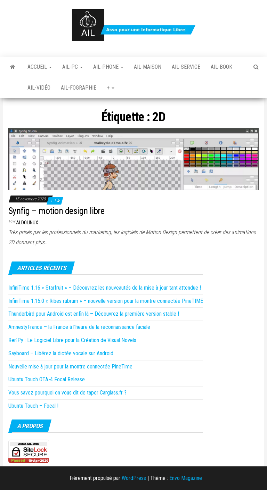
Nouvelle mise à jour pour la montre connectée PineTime (70, 366)
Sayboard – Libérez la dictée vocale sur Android (60, 353)
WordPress (134, 478)
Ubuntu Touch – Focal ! (33, 405)
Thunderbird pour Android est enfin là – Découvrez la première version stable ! (93, 313)
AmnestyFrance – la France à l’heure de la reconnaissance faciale (79, 327)
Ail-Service (186, 67)
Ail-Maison (147, 67)
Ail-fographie (78, 87)
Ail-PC (72, 67)
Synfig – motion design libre (56, 211)
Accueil (39, 67)
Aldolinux (27, 222)
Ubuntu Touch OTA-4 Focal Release (46, 379)
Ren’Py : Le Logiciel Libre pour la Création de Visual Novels (72, 340)
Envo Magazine (185, 478)
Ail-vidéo (38, 87)
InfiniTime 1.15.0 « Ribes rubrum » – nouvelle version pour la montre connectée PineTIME (105, 301)
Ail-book (221, 67)
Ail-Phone (108, 67)
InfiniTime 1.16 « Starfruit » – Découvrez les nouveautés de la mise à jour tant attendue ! (104, 287)
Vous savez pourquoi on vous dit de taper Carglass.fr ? (67, 392)
